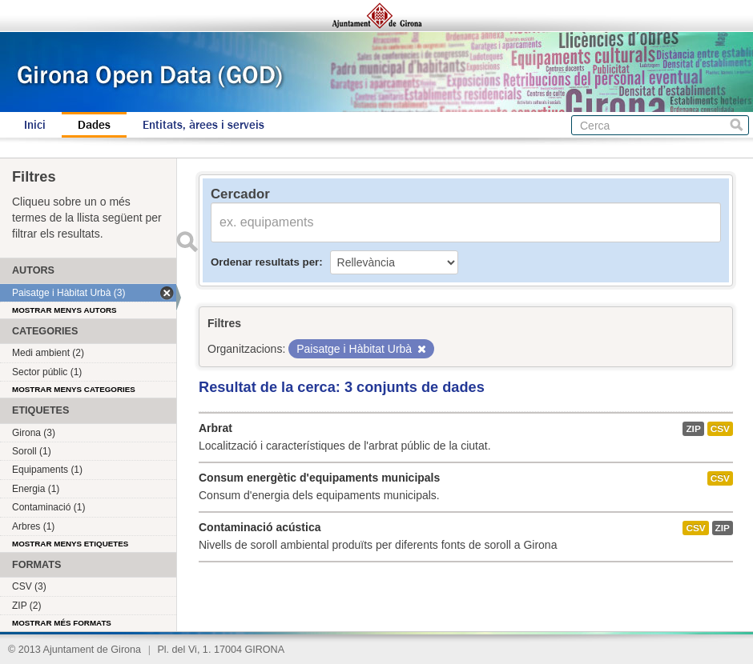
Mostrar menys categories (73, 389)
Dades (94, 125)
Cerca (736, 125)
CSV (720, 428)
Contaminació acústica (260, 527)
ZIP (693, 428)
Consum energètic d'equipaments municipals (319, 477)
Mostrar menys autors (64, 310)
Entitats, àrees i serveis (203, 125)
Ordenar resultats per (265, 262)
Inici (35, 125)
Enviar (187, 242)
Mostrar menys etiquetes (70, 543)
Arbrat (215, 428)
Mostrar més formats (61, 622)
